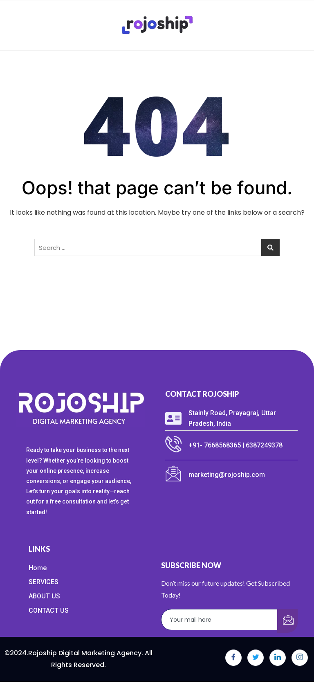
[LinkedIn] (277, 658)
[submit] (287, 621)
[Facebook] (233, 658)
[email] (219, 619)
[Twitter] (255, 658)
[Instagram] (300, 658)
